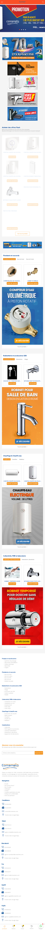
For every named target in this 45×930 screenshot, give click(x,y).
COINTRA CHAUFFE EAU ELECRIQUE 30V (33, 152)
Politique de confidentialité (11, 794)
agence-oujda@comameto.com (12, 917)
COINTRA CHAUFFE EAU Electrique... (33, 481)
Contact (6, 790)
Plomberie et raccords (9, 259)
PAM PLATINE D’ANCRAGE (10, 211)
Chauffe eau (7, 459)
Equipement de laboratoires (11, 734)
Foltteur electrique (9, 664)
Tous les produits (22, 346)
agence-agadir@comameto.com (12, 896)
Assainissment (8, 705)
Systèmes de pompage (10, 661)
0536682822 (7, 909)
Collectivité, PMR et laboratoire (12, 559)
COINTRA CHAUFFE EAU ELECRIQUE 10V (12, 152)
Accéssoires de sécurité (10, 713)
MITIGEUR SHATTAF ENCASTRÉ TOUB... (33, 381)
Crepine (6, 667)
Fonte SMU (7, 706)
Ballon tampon (8, 715)
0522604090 (8, 804)
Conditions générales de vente (12, 792)
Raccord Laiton (8, 676)
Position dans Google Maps (12, 815)
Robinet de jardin (8, 681)
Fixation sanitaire (8, 693)
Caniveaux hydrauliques (10, 730)
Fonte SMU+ (7, 708)
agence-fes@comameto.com (11, 875)
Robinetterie (19, 359)
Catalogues (7, 789)
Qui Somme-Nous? (9, 785)
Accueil (6, 784)
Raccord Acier (20, 259)
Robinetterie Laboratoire (28, 559)
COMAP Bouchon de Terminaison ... (12, 281)
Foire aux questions (9, 795)
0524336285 (7, 847)
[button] (22, 927)
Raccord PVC (7, 679)
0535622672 (7, 868)
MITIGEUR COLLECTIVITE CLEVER (12, 200)
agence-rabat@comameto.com (13, 832)
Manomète (7, 666)
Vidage (26, 359)
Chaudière (7, 717)
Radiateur (21, 459)
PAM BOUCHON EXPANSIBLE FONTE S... (33, 187)
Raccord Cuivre (30, 259)
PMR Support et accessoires (11, 729)
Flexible (6, 694)
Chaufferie (14, 459)
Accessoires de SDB (9, 359)
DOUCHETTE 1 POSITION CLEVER (12, 381)
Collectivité (7, 727)
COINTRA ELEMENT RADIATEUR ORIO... (33, 176)
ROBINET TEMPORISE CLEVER (12, 581)
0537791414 (8, 825)
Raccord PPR (7, 678)
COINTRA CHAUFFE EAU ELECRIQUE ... (12, 481)
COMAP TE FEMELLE (32, 281)
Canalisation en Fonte (10, 701)
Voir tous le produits (22, 233)
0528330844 (7, 889)
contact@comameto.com (11, 811)
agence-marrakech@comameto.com (13, 854)
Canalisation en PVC (9, 703)
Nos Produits (7, 787)
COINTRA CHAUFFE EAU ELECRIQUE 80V (12, 176)
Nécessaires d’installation (10, 662)
